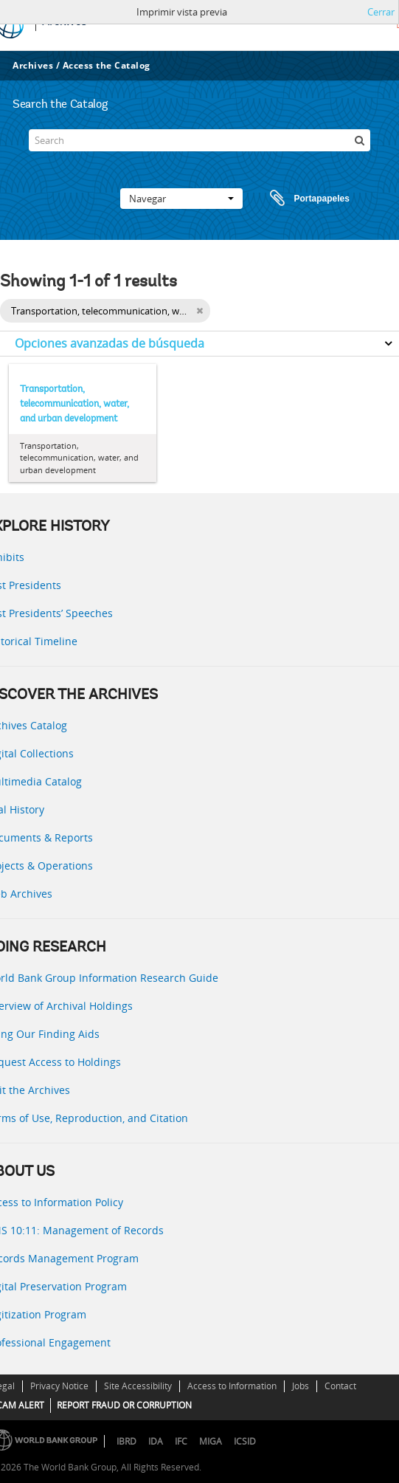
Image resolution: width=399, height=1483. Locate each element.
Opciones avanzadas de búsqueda (109, 343)
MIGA (210, 1441)
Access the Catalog (106, 65)
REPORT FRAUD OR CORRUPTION (124, 1405)
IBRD (126, 1441)
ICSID (245, 1441)
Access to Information (232, 1386)
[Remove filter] (199, 311)
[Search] (200, 140)
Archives (33, 65)
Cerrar (381, 11)
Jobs (300, 1386)
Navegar (181, 198)
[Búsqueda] (359, 140)
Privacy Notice (59, 1386)
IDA (155, 1441)
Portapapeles (295, 198)
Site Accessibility (138, 1386)
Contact (340, 1386)
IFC (181, 1441)
